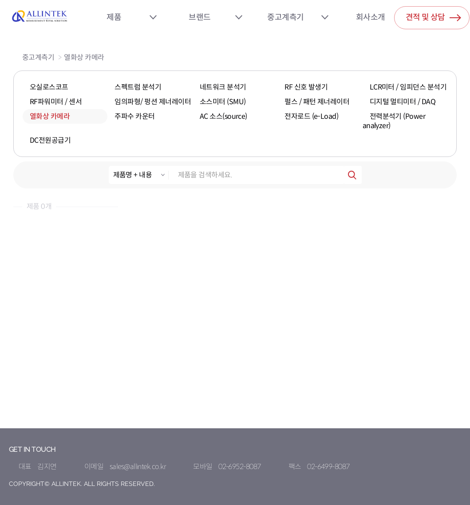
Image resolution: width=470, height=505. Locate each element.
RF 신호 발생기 (306, 87)
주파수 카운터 (134, 116)
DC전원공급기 (50, 140)
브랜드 (199, 17)
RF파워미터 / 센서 (56, 101)
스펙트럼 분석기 (138, 87)
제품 (114, 17)
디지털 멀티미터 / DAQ (403, 101)
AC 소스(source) (223, 116)
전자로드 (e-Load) (311, 116)
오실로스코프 (49, 87)
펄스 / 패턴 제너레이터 (316, 101)
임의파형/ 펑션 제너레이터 (153, 101)
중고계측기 (285, 17)
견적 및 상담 (433, 15)
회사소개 (370, 17)
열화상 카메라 (84, 57)
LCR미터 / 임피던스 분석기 (408, 87)
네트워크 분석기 (223, 87)
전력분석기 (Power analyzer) (394, 121)
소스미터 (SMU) (223, 101)
